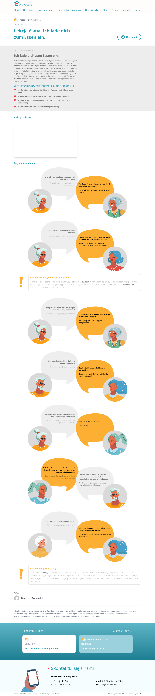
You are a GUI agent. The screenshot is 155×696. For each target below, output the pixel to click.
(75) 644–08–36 (109, 684)
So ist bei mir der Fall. (92, 648)
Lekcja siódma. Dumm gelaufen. (42, 648)
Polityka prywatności (114, 694)
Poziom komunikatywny (30, 20)
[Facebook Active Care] (140, 694)
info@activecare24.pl (112, 681)
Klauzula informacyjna (130, 694)
